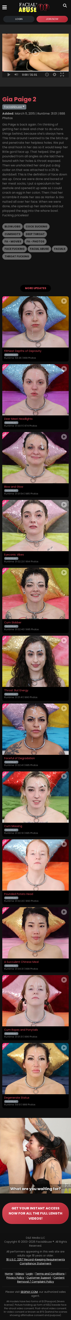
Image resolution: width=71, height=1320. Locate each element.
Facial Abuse (39, 249)
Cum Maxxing (13, 826)
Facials (59, 249)
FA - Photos (35, 241)
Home (9, 1274)
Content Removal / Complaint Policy (41, 1280)
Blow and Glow (13, 487)
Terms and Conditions (50, 1274)
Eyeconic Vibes (14, 554)
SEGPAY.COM (29, 1292)
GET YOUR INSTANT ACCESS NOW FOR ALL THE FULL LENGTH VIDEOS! (35, 1213)
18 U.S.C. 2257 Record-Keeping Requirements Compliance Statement (35, 1261)
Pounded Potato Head (18, 894)
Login (19, 19)
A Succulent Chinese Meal (21, 962)
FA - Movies (13, 241)
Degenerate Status (16, 1098)
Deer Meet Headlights (18, 419)
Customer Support (39, 1278)
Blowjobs (12, 226)
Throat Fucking (17, 256)
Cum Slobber (12, 622)
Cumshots (12, 234)
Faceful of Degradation (19, 758)
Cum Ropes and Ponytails (21, 1030)
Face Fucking (15, 249)
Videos (19, 1274)
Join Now (52, 19)
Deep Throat (35, 234)
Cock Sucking (36, 226)
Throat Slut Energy (16, 690)
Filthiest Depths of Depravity (22, 351)
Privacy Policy (15, 1278)
